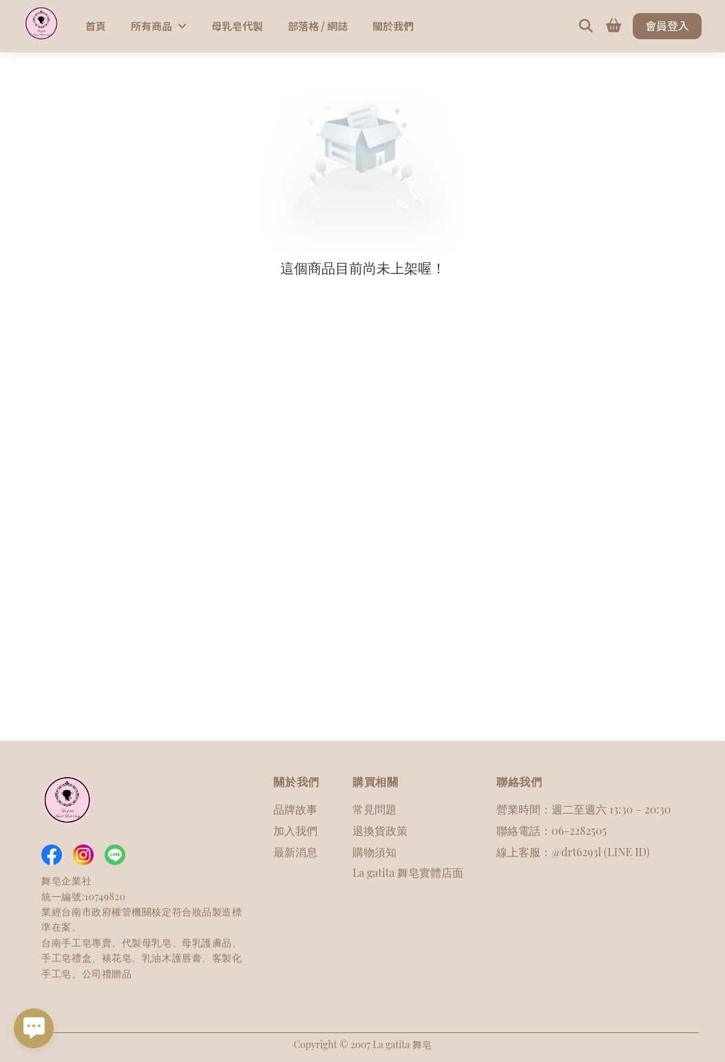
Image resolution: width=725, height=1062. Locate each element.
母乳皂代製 (237, 26)
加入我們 (295, 830)
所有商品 (159, 26)
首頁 (95, 26)
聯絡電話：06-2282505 (551, 830)
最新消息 (295, 852)
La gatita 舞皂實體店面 (408, 872)
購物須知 (375, 852)
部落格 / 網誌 (318, 26)
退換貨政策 (380, 830)
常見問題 (375, 809)
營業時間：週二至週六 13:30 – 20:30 (583, 809)
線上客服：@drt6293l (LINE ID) (572, 852)
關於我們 (393, 26)
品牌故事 (295, 809)
